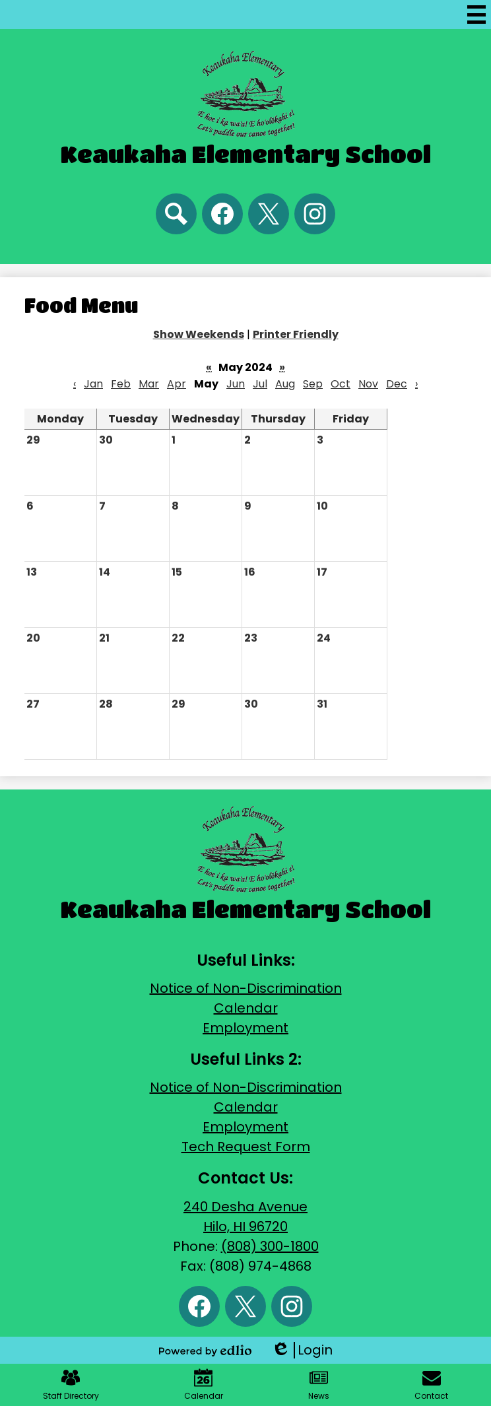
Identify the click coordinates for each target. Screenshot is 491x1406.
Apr (176, 383)
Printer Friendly (296, 334)
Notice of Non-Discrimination (246, 988)
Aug (285, 383)
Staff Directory (71, 1384)
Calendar (246, 1008)
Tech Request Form (245, 1146)
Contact (431, 1384)
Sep (313, 383)
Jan (93, 383)
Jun (235, 383)
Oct (340, 383)
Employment (245, 1028)
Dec (396, 383)
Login (302, 1350)
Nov (368, 383)
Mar (149, 383)
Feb (121, 383)
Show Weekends (198, 334)
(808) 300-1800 (270, 1246)
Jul (260, 383)
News (318, 1384)
